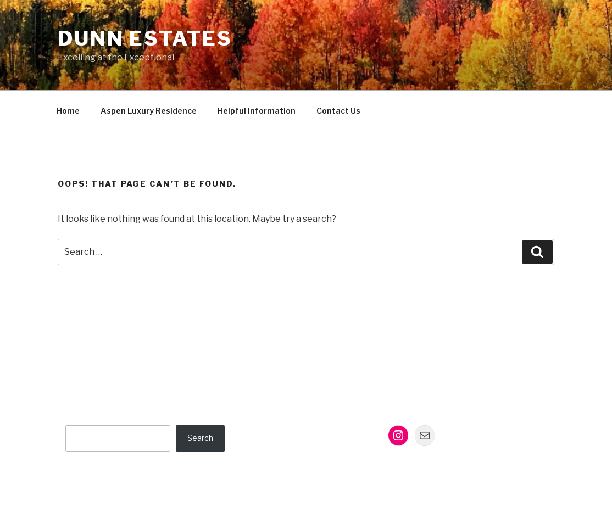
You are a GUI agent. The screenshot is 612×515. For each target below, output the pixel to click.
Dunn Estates (145, 38)
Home (68, 110)
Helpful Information (257, 110)
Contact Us (338, 110)
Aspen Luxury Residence (149, 110)
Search (200, 438)
